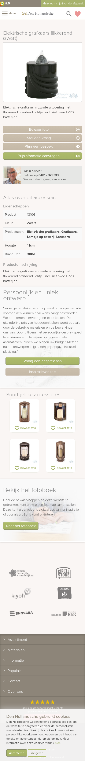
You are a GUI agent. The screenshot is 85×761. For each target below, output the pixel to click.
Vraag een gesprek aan (42, 360)
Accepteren (16, 753)
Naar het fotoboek (21, 525)
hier (57, 743)
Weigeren (37, 753)
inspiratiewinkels (42, 371)
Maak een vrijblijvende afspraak (63, 3)
